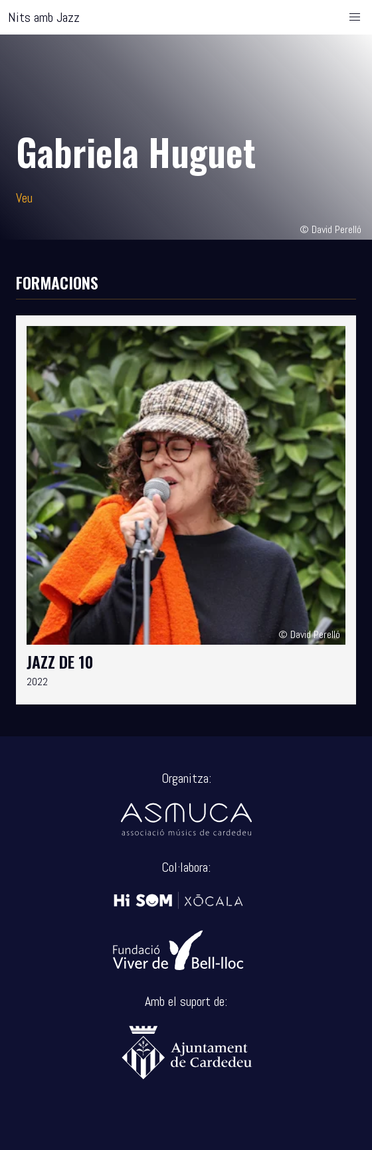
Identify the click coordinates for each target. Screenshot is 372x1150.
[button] (354, 17)
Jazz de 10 (60, 661)
